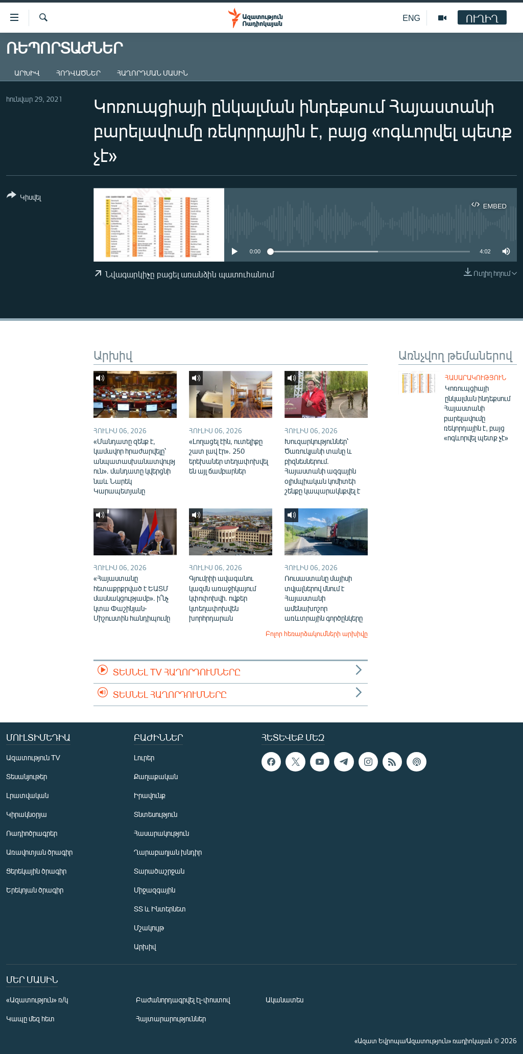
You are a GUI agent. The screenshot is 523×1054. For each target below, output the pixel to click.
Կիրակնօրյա (26, 814)
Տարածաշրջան (159, 870)
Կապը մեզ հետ (30, 1018)
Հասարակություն (475, 377)
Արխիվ (27, 72)
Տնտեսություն (155, 814)
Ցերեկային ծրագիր (36, 870)
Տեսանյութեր (26, 776)
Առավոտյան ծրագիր (39, 852)
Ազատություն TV (33, 757)
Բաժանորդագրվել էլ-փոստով (183, 999)
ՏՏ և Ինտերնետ (160, 908)
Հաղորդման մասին (152, 72)
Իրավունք (149, 795)
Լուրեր (144, 757)
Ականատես (284, 999)
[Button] (24, 198)
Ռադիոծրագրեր (31, 833)
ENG (411, 17)
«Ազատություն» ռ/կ (37, 999)
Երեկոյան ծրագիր (34, 889)
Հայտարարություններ (171, 1018)
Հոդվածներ (78, 72)
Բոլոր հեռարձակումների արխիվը (317, 633)
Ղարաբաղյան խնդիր (168, 852)
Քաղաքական (156, 776)
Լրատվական (27, 795)
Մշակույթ (149, 927)
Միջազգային (154, 889)
